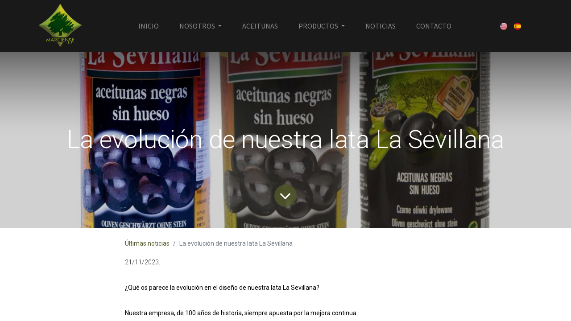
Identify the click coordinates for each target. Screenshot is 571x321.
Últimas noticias (147, 243)
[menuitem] (148, 26)
